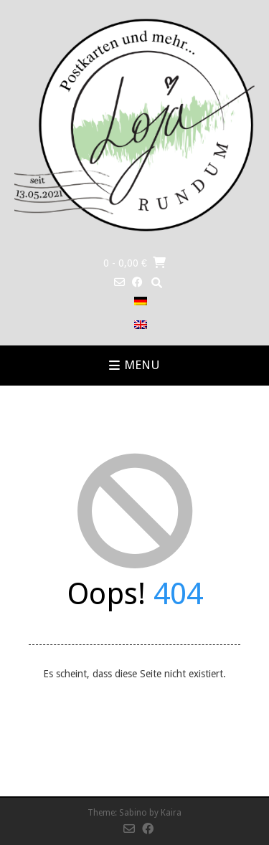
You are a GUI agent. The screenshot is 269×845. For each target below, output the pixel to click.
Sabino (133, 813)
